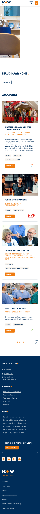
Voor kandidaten (9, 395)
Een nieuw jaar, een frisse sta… (14, 417)
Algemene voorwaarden (9, 495)
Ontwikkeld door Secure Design (11, 504)
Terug (6, 82)
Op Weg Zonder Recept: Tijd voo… (15, 426)
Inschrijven (11, 448)
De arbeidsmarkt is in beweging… (15, 429)
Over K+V (6, 401)
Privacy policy (6, 486)
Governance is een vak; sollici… (14, 423)
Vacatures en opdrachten (12, 392)
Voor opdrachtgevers (10, 398)
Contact (6, 404)
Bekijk (9, 166)
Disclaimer (5, 482)
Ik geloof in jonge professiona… (14, 432)
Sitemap (4, 499)
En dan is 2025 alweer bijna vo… (14, 420)
